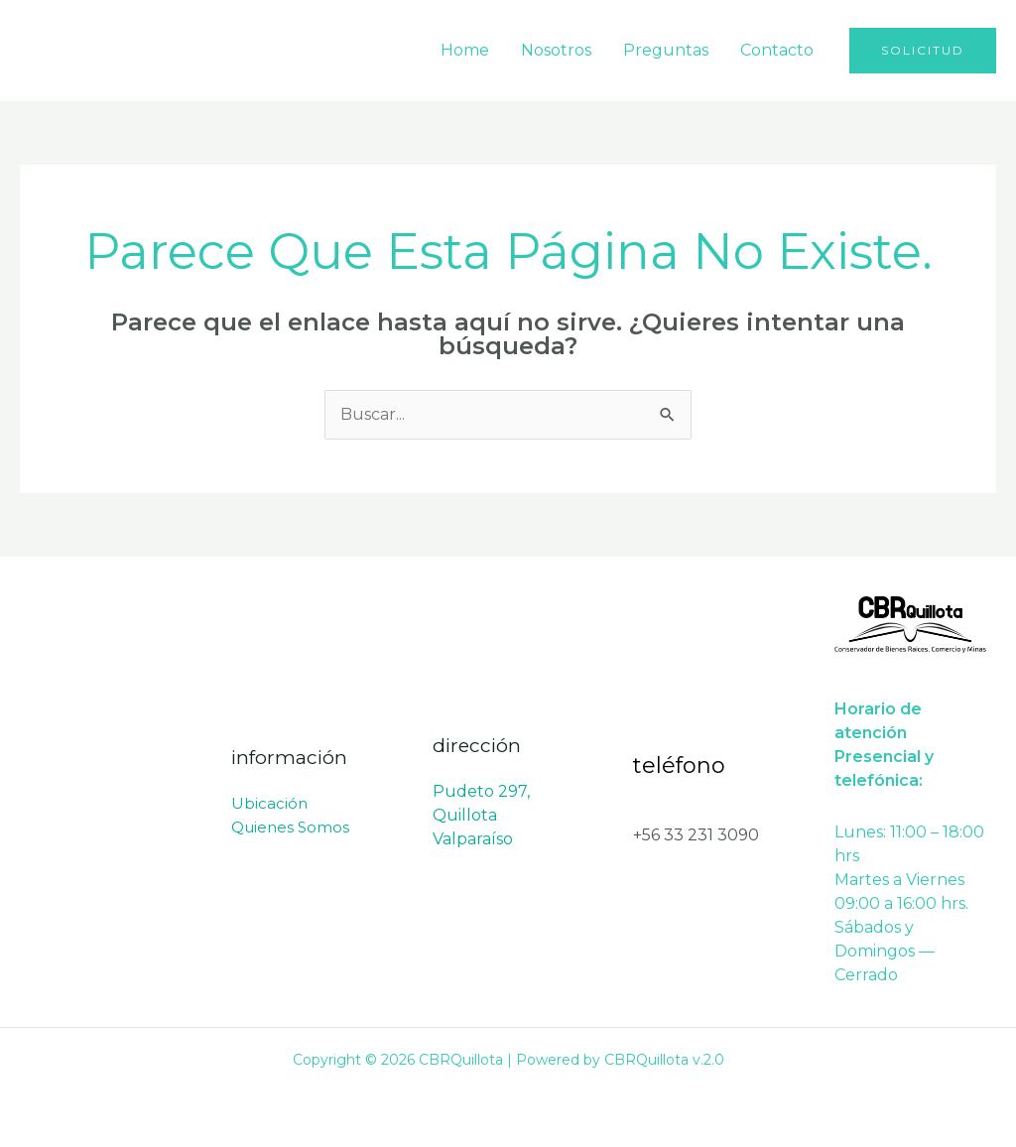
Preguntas (665, 50)
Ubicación (269, 803)
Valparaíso (473, 838)
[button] (922, 50)
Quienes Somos (290, 827)
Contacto (777, 50)
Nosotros (556, 50)
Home (465, 50)
